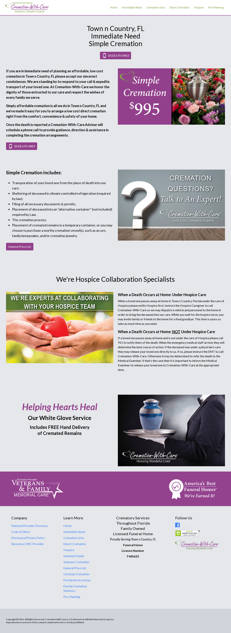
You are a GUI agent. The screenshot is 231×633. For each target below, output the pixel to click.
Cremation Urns (155, 7)
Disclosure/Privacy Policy (28, 538)
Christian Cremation (76, 574)
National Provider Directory (29, 525)
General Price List (74, 568)
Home (113, 7)
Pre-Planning (216, 7)
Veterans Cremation (76, 562)
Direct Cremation (180, 7)
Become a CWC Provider (27, 544)
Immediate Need (132, 7)
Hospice (199, 7)
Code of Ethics (20, 531)
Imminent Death (73, 556)
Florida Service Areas (77, 580)
